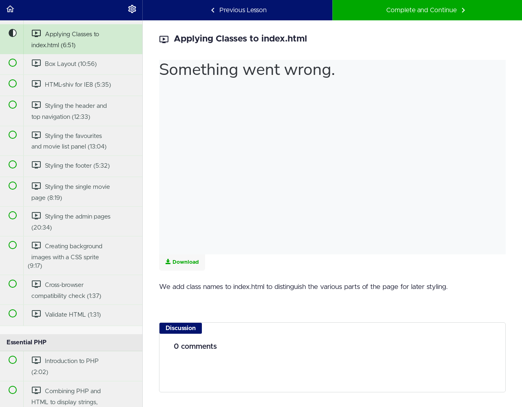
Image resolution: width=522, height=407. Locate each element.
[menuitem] (132, 10)
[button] (10, 10)
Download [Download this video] (182, 262)
